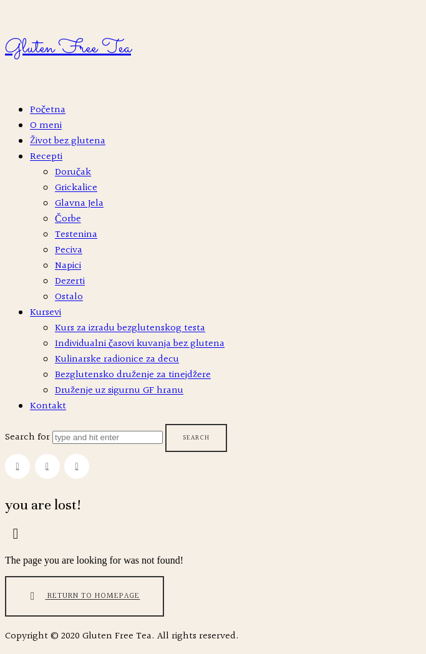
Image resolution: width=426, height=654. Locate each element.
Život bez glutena (67, 141)
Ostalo (69, 297)
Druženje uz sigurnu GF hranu (119, 390)
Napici (68, 266)
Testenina (76, 235)
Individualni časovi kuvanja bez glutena (140, 344)
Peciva (68, 250)
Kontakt (48, 406)
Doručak (73, 172)
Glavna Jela (79, 203)
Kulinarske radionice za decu (117, 359)
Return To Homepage (82, 596)
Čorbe (68, 219)
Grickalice (76, 188)
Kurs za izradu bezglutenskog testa (130, 328)
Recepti (46, 157)
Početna (47, 110)
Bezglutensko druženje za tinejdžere (133, 375)
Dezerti (70, 281)
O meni (46, 125)
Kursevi (45, 312)
